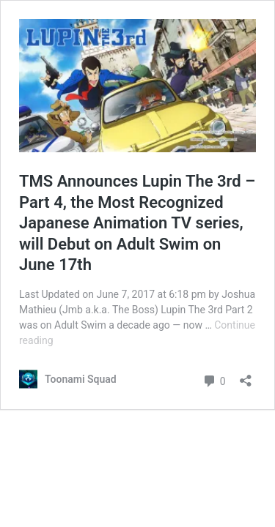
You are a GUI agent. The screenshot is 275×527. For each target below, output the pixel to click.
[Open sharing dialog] (245, 376)
